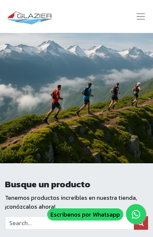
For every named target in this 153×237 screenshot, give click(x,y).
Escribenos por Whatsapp (85, 214)
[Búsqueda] (141, 223)
